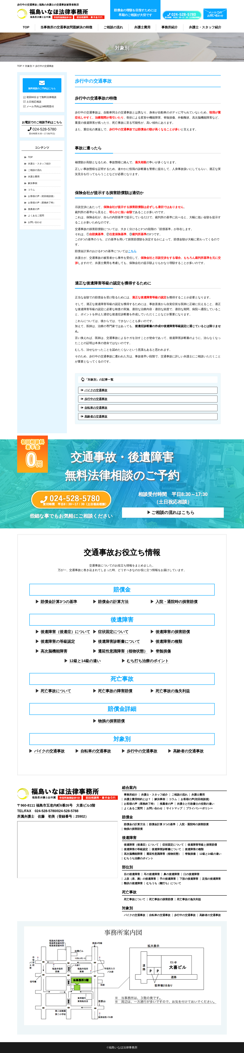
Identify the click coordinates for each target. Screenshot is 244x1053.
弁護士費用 (142, 27)
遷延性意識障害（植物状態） (123, 651)
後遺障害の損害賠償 (173, 632)
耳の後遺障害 (152, 874)
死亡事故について (56, 691)
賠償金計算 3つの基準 (162, 824)
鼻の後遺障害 (172, 874)
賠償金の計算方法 (113, 602)
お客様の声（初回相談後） (41, 196)
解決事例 (32, 183)
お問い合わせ (35, 222)
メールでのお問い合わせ (215, 14)
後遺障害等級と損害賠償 (202, 844)
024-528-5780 (42, 129)
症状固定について (113, 632)
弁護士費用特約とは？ (137, 799)
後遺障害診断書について (119, 641)
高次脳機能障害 (54, 651)
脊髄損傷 (163, 651)
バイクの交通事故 (95, 390)
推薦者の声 (33, 209)
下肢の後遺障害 (189, 878)
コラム (31, 189)
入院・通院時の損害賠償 (176, 602)
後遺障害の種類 (169, 641)
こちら (132, 251)
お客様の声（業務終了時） (41, 202)
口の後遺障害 (191, 874)
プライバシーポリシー (199, 808)
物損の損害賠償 (111, 721)
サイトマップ (174, 808)
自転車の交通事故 (95, 407)
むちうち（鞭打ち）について (163, 883)
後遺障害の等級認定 (58, 641)
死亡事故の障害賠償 (115, 691)
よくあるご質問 (36, 215)
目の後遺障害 (132, 874)
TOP (26, 27)
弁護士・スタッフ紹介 (205, 27)
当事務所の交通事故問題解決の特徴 (66, 27)
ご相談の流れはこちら (173, 512)
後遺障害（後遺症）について (65, 632)
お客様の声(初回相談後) (195, 799)
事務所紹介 (169, 27)
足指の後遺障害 (211, 878)
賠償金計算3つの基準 (59, 602)
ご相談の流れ (113, 27)
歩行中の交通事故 (95, 399)
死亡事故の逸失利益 (173, 691)
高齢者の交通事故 (95, 416)
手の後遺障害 (168, 878)
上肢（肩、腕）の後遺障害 (140, 878)
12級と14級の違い (85, 661)
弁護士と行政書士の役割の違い (195, 803)
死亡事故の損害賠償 (161, 899)
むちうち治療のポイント (138, 858)
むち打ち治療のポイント (148, 661)
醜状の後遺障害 (133, 883)
